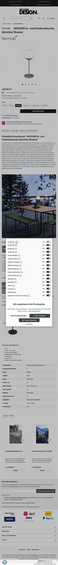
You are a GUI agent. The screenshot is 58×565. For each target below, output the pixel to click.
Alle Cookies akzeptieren (29, 320)
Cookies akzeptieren (40, 315)
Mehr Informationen (34, 311)
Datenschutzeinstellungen (18, 315)
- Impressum (29, 324)
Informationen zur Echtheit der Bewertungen (45, 564)
